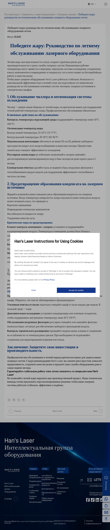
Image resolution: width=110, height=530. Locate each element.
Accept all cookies (76, 290)
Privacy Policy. (49, 280)
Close (33, 290)
